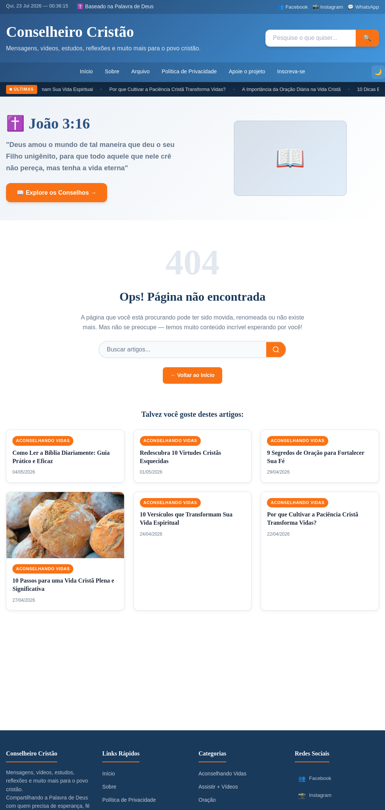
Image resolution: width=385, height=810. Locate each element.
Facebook (314, 779)
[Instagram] (327, 7)
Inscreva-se (291, 71)
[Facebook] (292, 7)
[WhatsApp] (363, 7)
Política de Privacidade (189, 71)
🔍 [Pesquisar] (367, 38)
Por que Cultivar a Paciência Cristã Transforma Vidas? (172, 89)
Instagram (315, 795)
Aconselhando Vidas (43, 441)
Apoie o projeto (247, 71)
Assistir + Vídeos (218, 787)
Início (86, 71)
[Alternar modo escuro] (378, 72)
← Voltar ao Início (192, 375)
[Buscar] (276, 349)
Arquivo (140, 71)
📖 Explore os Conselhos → (57, 192)
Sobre (112, 71)
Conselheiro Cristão (70, 31)
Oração (207, 800)
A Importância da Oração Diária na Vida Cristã (295, 89)
